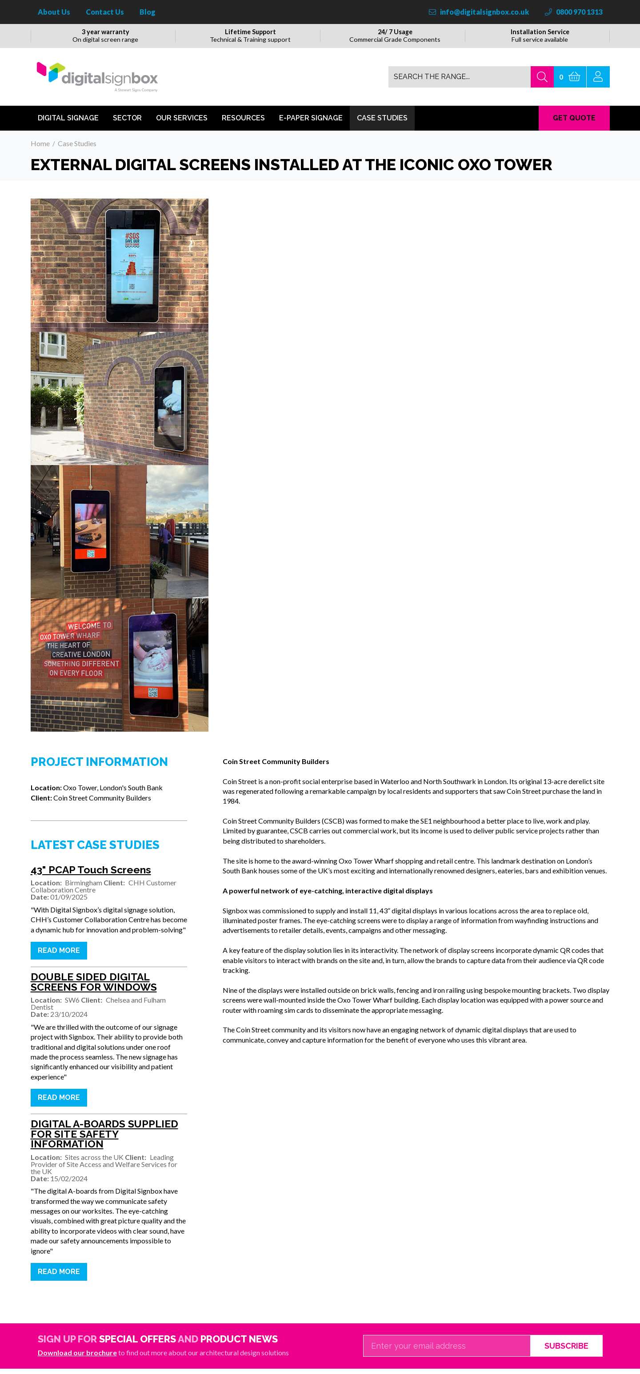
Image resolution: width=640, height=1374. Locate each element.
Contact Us (105, 12)
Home (40, 148)
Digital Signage (68, 123)
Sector (127, 123)
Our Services (182, 123)
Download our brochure (77, 1358)
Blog (148, 12)
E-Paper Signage (311, 123)
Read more (59, 956)
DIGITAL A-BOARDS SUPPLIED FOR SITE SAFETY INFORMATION (104, 1140)
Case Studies (382, 123)
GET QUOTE (574, 123)
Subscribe (566, 1351)
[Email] (446, 1351)
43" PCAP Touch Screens (91, 875)
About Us (54, 12)
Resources (243, 123)
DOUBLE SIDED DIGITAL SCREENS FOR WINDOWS (94, 988)
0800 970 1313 (573, 12)
